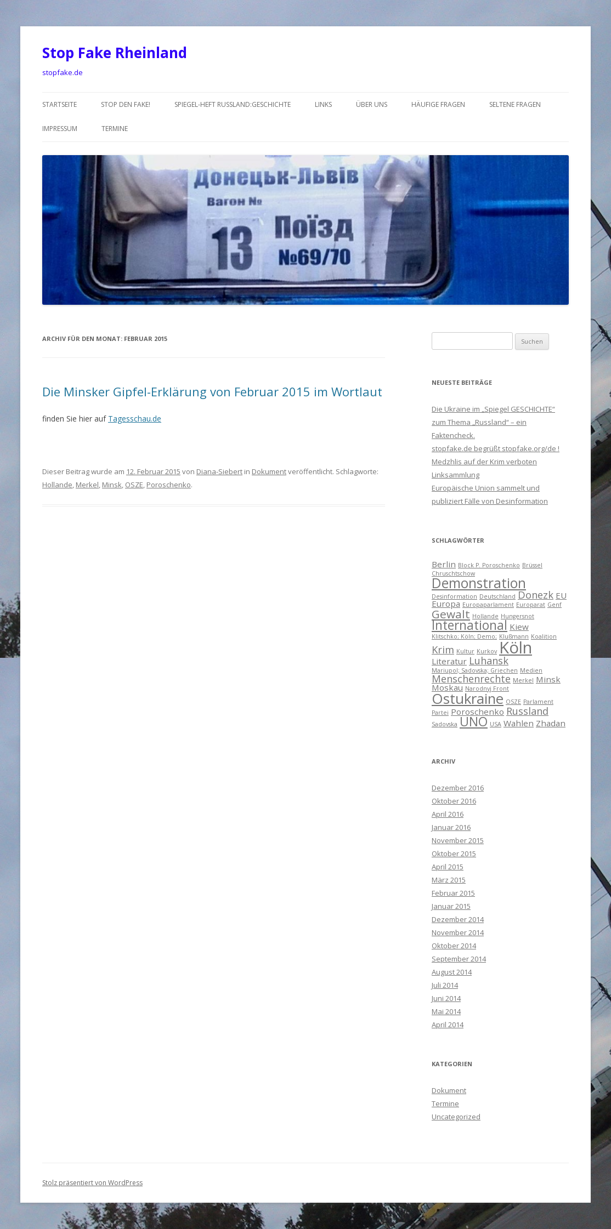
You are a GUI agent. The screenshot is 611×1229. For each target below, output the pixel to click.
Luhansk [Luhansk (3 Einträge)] (488, 660)
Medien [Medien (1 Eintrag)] (531, 670)
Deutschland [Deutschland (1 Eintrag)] (497, 596)
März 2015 (449, 880)
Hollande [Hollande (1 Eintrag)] (485, 616)
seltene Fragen (515, 104)
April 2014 (447, 1024)
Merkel (87, 485)
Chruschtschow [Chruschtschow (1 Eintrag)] (453, 573)
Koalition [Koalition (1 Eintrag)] (544, 636)
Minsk (112, 485)
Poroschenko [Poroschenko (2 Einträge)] (477, 711)
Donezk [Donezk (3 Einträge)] (535, 594)
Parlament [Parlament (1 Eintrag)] (538, 701)
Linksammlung (455, 475)
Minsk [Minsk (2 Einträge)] (548, 679)
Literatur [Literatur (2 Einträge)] (449, 661)
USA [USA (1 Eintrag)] (495, 724)
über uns (371, 104)
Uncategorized (456, 1117)
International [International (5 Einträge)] (469, 625)
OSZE (134, 485)
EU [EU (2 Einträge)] (561, 595)
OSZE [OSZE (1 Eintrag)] (513, 701)
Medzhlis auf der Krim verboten (484, 461)
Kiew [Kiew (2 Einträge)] (519, 626)
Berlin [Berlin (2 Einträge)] (444, 564)
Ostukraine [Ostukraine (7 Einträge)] (467, 698)
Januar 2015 (451, 906)
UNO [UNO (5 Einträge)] (474, 721)
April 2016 (447, 814)
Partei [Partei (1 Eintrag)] (440, 712)
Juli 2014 (445, 985)
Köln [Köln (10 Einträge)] (515, 647)
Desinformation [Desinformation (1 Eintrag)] (454, 596)
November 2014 (458, 932)
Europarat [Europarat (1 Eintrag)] (530, 604)
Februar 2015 (453, 893)
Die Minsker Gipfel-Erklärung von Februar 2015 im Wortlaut (212, 391)
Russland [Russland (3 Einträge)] (527, 711)
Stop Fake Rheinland (114, 52)
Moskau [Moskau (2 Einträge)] (447, 687)
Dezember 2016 (458, 788)
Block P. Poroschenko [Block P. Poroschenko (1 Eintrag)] (489, 565)
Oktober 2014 (454, 946)
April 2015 (447, 867)
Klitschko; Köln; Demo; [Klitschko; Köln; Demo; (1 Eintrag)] (464, 636)
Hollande (57, 485)
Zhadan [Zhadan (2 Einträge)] (550, 723)
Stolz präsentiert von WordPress (92, 1182)
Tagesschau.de (134, 418)
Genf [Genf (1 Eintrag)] (554, 604)
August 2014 (452, 972)
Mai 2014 (446, 1011)
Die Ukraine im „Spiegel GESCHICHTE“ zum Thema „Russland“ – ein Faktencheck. (493, 422)
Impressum (59, 128)
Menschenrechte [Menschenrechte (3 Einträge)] (471, 678)
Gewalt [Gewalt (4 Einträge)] (451, 614)
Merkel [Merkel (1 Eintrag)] (523, 680)
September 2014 (459, 959)
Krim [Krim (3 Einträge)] (443, 649)
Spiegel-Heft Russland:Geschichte (232, 104)
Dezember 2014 (458, 919)
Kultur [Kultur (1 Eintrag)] (465, 651)
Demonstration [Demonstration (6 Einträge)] (479, 583)
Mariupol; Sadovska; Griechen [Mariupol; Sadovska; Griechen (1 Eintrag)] (475, 670)
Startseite (59, 104)
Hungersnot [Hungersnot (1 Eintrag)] (517, 616)
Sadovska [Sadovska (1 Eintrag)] (444, 724)
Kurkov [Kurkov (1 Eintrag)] (487, 651)
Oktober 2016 (454, 801)
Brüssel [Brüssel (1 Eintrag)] (532, 565)
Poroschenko (168, 485)
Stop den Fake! (125, 104)
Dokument (269, 471)
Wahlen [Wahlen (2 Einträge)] (518, 723)
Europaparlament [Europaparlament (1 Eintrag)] (488, 604)
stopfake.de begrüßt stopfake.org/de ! (495, 448)
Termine (114, 128)
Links (323, 104)
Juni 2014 (446, 998)
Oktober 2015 (454, 853)
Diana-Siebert (219, 471)
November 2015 (458, 840)
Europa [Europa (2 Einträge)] (446, 603)
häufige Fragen (438, 104)
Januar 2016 (451, 827)
